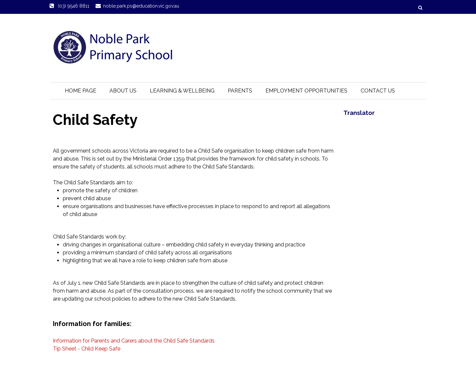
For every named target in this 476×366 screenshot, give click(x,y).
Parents (240, 91)
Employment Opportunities (306, 91)
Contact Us (378, 91)
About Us (123, 91)
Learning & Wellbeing (182, 91)
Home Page (80, 91)
